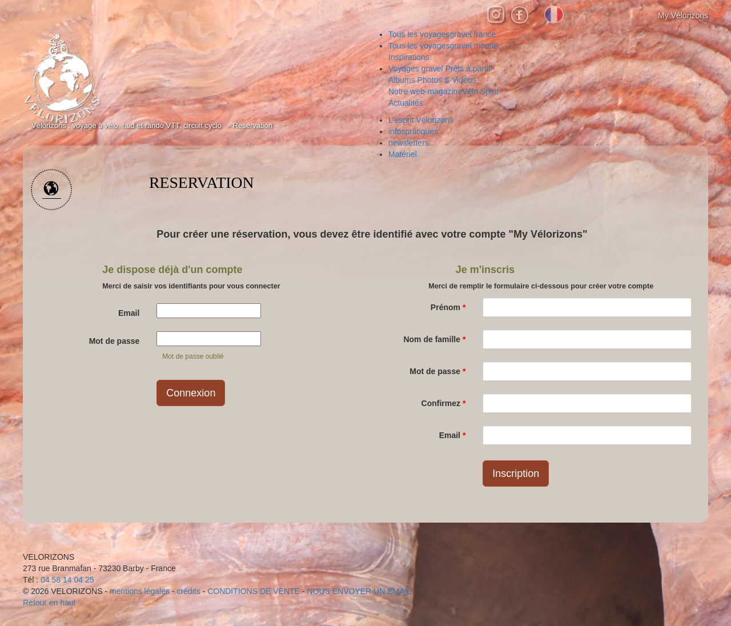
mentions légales (140, 591)
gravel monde (443, 45)
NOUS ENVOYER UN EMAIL (359, 591)
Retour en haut (49, 602)
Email (128, 313)
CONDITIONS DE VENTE (253, 591)
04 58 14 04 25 (67, 579)
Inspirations (408, 57)
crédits (188, 591)
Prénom (448, 307)
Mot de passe (114, 341)
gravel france (442, 34)
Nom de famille (434, 339)
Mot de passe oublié (192, 356)
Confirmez (443, 403)
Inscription (515, 473)
